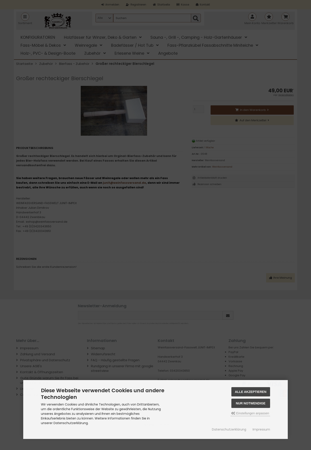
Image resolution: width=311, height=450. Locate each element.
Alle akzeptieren (251, 392)
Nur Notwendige (250, 403)
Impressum (261, 429)
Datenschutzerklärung (229, 429)
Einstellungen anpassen (250, 413)
